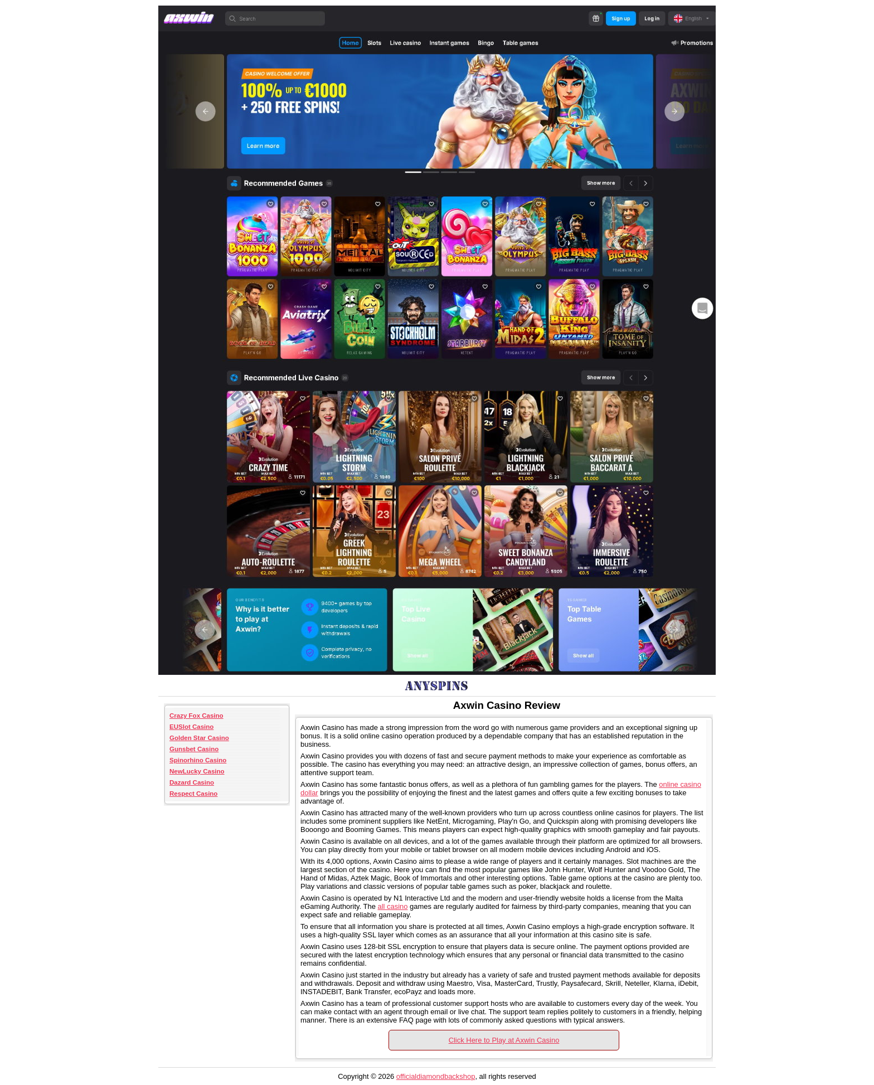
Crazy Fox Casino (196, 715)
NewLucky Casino (197, 771)
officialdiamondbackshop (435, 1076)
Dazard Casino (191, 782)
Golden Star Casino (199, 737)
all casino (392, 906)
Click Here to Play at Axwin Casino (504, 1040)
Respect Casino (193, 793)
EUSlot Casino (191, 726)
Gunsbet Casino (194, 749)
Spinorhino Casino (197, 760)
